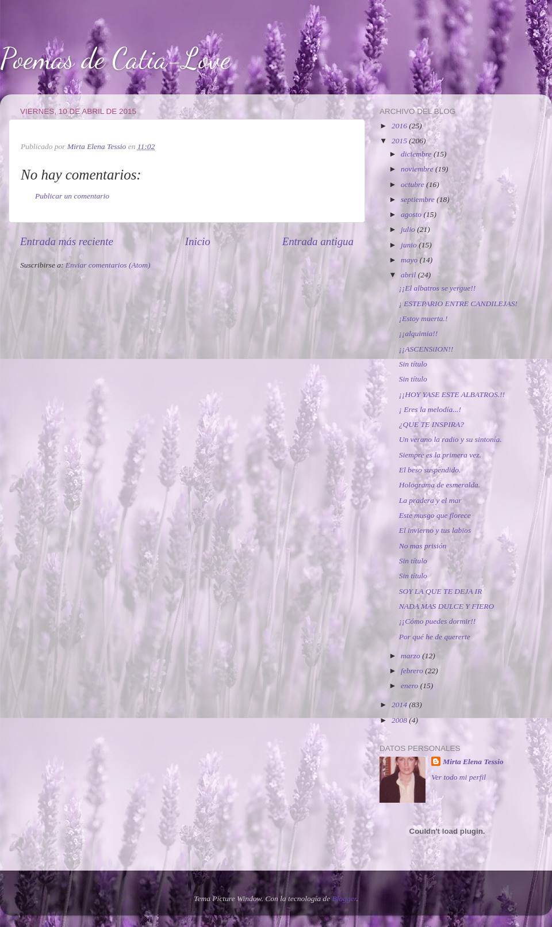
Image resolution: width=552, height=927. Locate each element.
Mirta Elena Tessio (473, 761)
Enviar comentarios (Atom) (108, 265)
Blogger (344, 898)
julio (409, 229)
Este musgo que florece (435, 515)
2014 (400, 704)
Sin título (413, 364)
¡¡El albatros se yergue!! (437, 288)
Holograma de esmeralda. (439, 484)
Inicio (197, 241)
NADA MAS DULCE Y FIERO (446, 606)
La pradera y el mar (430, 500)
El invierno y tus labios (435, 530)
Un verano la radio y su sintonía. (450, 439)
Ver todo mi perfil (458, 777)
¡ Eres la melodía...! (430, 409)
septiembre (418, 199)
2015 (400, 140)
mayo (410, 259)
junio (410, 245)
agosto (412, 214)
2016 (400, 125)
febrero (413, 670)
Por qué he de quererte (434, 636)
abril (409, 274)
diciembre (417, 154)
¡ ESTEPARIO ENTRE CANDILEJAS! (458, 303)
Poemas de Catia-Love (115, 58)
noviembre (418, 169)
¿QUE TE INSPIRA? (431, 424)
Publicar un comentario (72, 196)
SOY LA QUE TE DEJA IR (440, 591)
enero (410, 685)
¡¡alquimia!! (418, 333)
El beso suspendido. (430, 470)
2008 (400, 720)
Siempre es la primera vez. (440, 455)
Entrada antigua (318, 241)
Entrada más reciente (66, 241)
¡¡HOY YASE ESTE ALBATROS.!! (452, 394)
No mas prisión (423, 545)
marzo (411, 655)
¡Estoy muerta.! (423, 318)
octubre (413, 184)
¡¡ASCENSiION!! (426, 349)
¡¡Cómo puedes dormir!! (437, 621)
